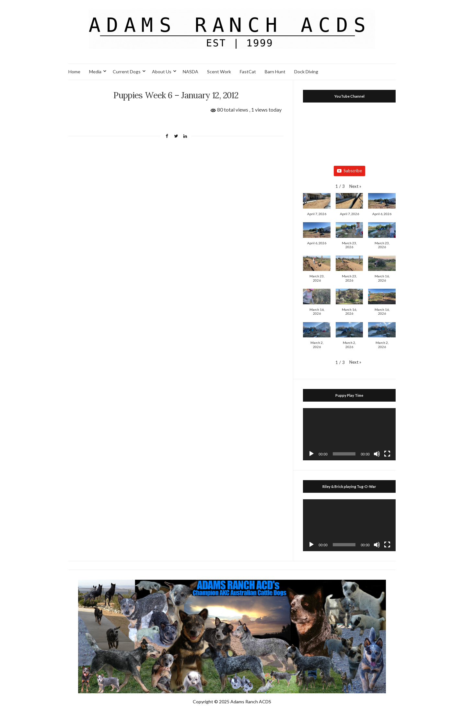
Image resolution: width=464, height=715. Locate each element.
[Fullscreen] (387, 454)
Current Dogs (127, 71)
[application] (349, 434)
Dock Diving (306, 71)
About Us (161, 71)
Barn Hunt (275, 71)
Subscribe (349, 170)
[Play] (311, 454)
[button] (355, 186)
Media (95, 71)
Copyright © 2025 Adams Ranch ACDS (232, 701)
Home (74, 71)
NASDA (190, 71)
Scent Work (219, 71)
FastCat (248, 71)
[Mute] (377, 454)
